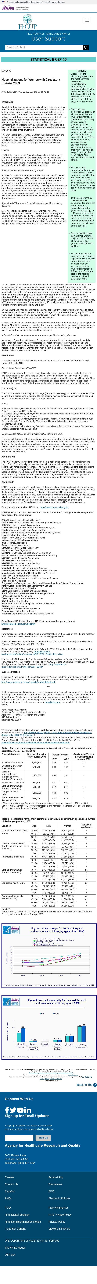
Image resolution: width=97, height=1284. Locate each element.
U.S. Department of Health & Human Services (32, 1240)
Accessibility (55, 1177)
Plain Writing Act (58, 1207)
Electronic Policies (59, 1198)
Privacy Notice (44, 1079)
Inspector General (15, 1228)
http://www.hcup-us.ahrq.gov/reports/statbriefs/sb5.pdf (28, 682)
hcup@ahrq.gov (52, 702)
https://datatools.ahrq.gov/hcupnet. (18, 624)
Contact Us (11, 1184)
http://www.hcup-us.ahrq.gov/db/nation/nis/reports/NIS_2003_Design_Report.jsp (32, 653)
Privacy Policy (56, 1221)
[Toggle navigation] (87, 20)
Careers (9, 1177)
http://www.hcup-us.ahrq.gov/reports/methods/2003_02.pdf (33, 665)
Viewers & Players (56, 1079)
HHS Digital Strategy (17, 1214)
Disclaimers (55, 1184)
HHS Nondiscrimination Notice (23, 1221)
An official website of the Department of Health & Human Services (37, 2)
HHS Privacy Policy (60, 1214)
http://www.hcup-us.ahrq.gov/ (54, 507)
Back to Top (87, 1085)
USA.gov (10, 1254)
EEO (51, 1191)
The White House (15, 1247)
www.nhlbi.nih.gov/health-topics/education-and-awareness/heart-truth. (35, 742)
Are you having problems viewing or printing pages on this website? (51, 1073)
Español (10, 1191)
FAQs (8, 1198)
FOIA (8, 1207)
